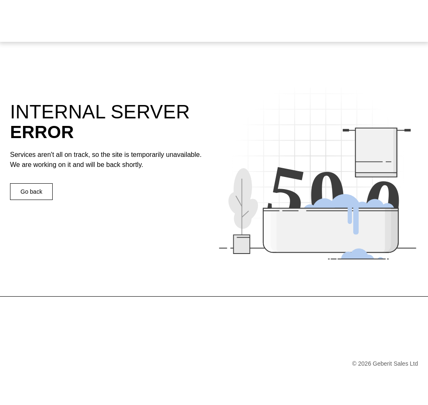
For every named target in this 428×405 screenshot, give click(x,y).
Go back (31, 191)
